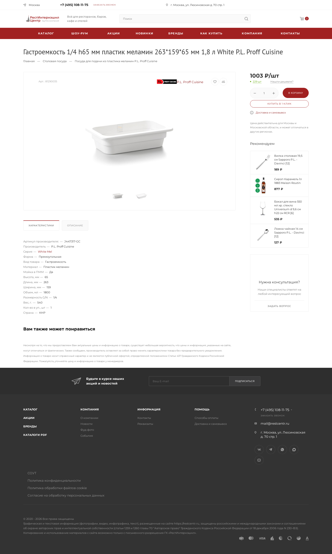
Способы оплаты (206, 418)
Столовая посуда (55, 61)
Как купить (211, 33)
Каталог (30, 409)
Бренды (175, 33)
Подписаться (245, 381)
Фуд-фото (87, 429)
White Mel (45, 251)
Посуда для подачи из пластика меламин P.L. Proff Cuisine (116, 61)
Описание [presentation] (75, 225)
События (86, 435)
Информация (148, 409)
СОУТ (32, 473)
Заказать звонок (104, 5)
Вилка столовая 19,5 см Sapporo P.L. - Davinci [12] (288, 159)
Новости (86, 423)
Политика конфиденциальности (54, 480)
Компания (252, 33)
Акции (29, 418)
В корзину (295, 93)
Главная (29, 61)
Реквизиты (145, 423)
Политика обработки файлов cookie (57, 488)
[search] (246, 18)
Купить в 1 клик (279, 103)
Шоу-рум (79, 33)
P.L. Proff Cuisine (180, 82)
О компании (89, 418)
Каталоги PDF (35, 434)
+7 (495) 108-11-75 (74, 5)
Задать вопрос (279, 306)
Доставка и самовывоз (271, 112)
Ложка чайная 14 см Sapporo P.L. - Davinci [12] (289, 232)
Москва (34, 5)
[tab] (42, 226)
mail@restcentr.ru (275, 423)
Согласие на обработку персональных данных (66, 495)
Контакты (290, 33)
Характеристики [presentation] (41, 225)
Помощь (202, 409)
